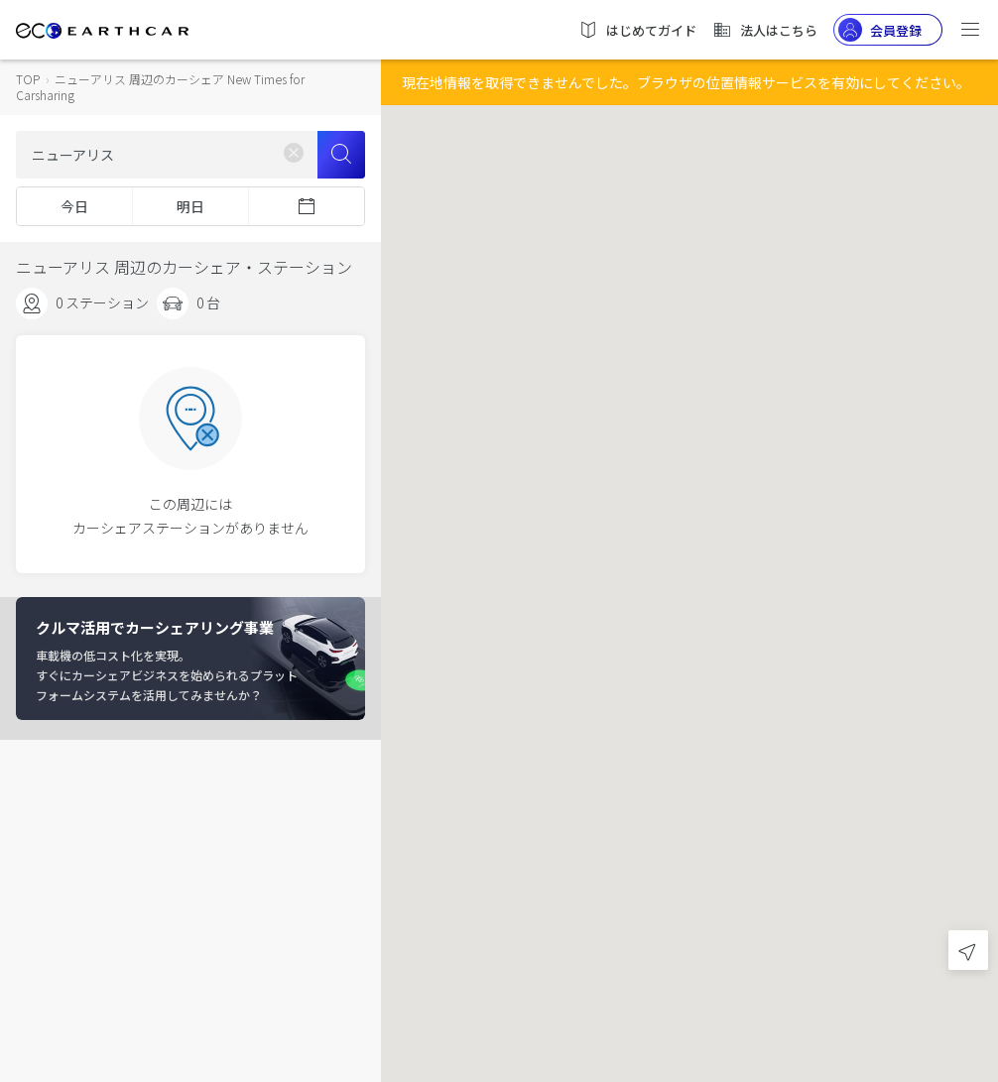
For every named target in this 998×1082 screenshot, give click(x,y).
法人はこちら (764, 30)
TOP (28, 78)
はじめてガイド (637, 30)
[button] (689, 523)
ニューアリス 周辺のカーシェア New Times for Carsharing (160, 86)
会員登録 (880, 30)
